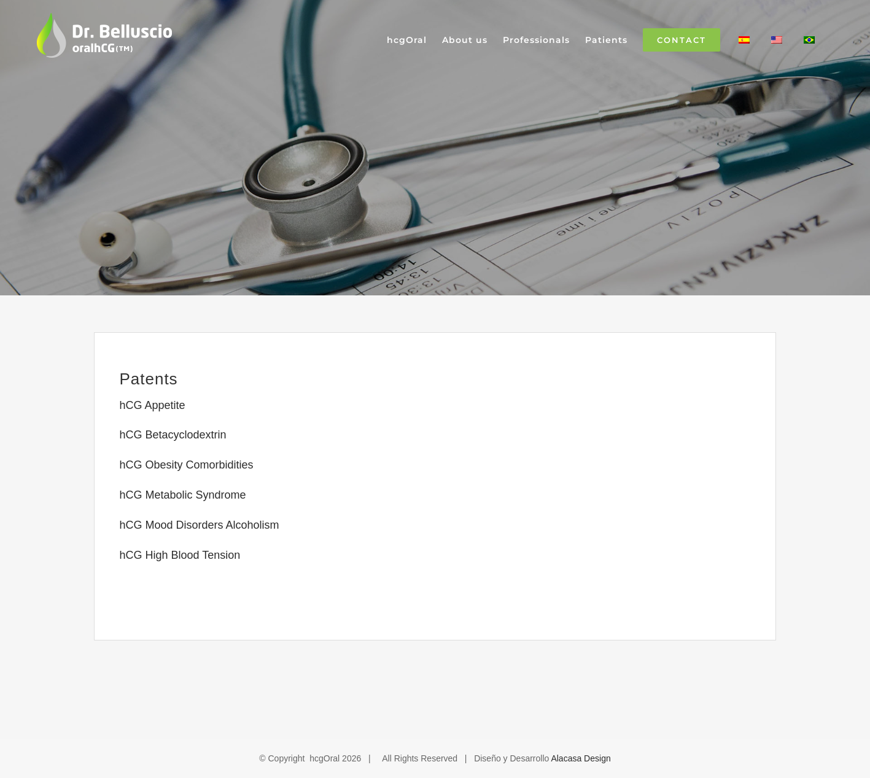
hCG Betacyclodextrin (172, 435)
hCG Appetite (152, 405)
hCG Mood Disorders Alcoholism (199, 525)
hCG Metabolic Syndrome (182, 495)
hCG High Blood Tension (179, 555)
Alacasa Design (580, 758)
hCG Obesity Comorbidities (186, 465)
